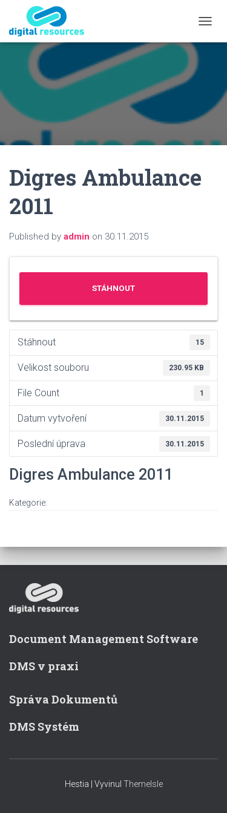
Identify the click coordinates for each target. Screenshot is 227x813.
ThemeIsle (143, 784)
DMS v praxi (44, 666)
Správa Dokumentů (63, 699)
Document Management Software (103, 639)
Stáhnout (113, 288)
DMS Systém (44, 726)
